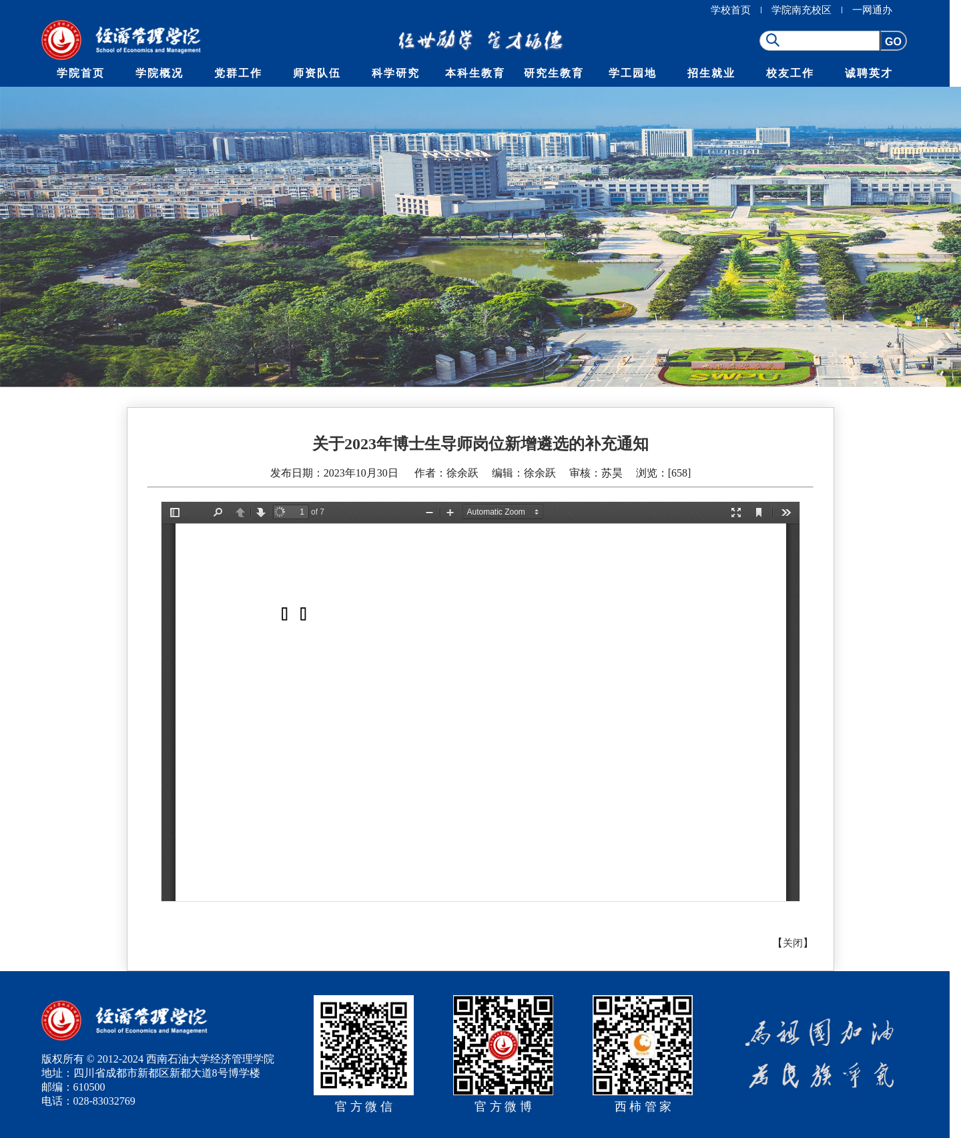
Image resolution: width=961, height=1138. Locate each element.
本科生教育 (475, 73)
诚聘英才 (869, 73)
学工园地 (633, 73)
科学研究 (396, 73)
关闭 (793, 943)
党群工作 (238, 73)
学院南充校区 (801, 10)
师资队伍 (317, 73)
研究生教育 (554, 73)
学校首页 (731, 10)
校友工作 (790, 73)
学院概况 (159, 73)
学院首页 (81, 73)
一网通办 (872, 10)
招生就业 (711, 73)
